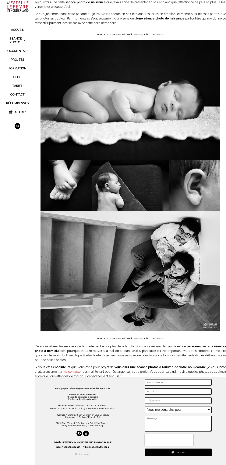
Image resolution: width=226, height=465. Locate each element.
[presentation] (169, 440)
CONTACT (17, 94)
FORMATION (17, 68)
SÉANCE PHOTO (17, 40)
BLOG (17, 77)
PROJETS (17, 59)
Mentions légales (82, 454)
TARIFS (17, 86)
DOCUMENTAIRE (17, 51)
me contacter (72, 371)
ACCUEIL (17, 30)
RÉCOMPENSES (17, 103)
